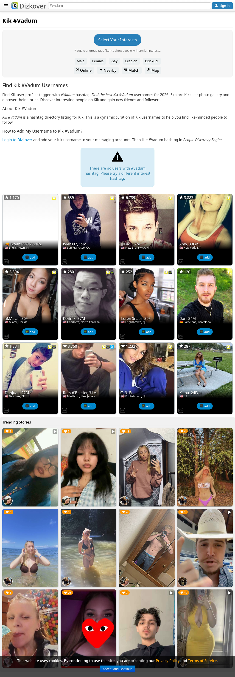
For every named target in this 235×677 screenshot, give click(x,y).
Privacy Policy (167, 660)
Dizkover (28, 6)
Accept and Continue (117, 669)
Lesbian (131, 61)
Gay (114, 61)
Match (131, 70)
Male (81, 61)
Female (98, 61)
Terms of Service (202, 660)
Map (153, 70)
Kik (7, 21)
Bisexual (151, 61)
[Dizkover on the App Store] (6, 261)
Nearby (107, 70)
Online (84, 70)
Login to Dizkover (17, 139)
